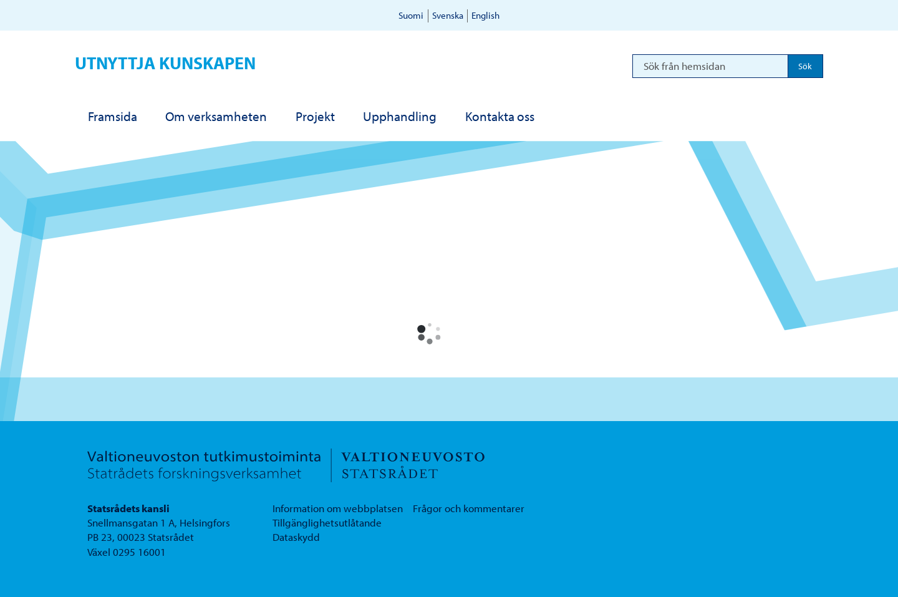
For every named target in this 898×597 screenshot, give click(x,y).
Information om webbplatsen (338, 508)
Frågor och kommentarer (468, 508)
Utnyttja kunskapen (165, 63)
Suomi (410, 15)
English (485, 15)
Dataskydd (296, 536)
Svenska (447, 15)
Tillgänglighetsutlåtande (327, 522)
